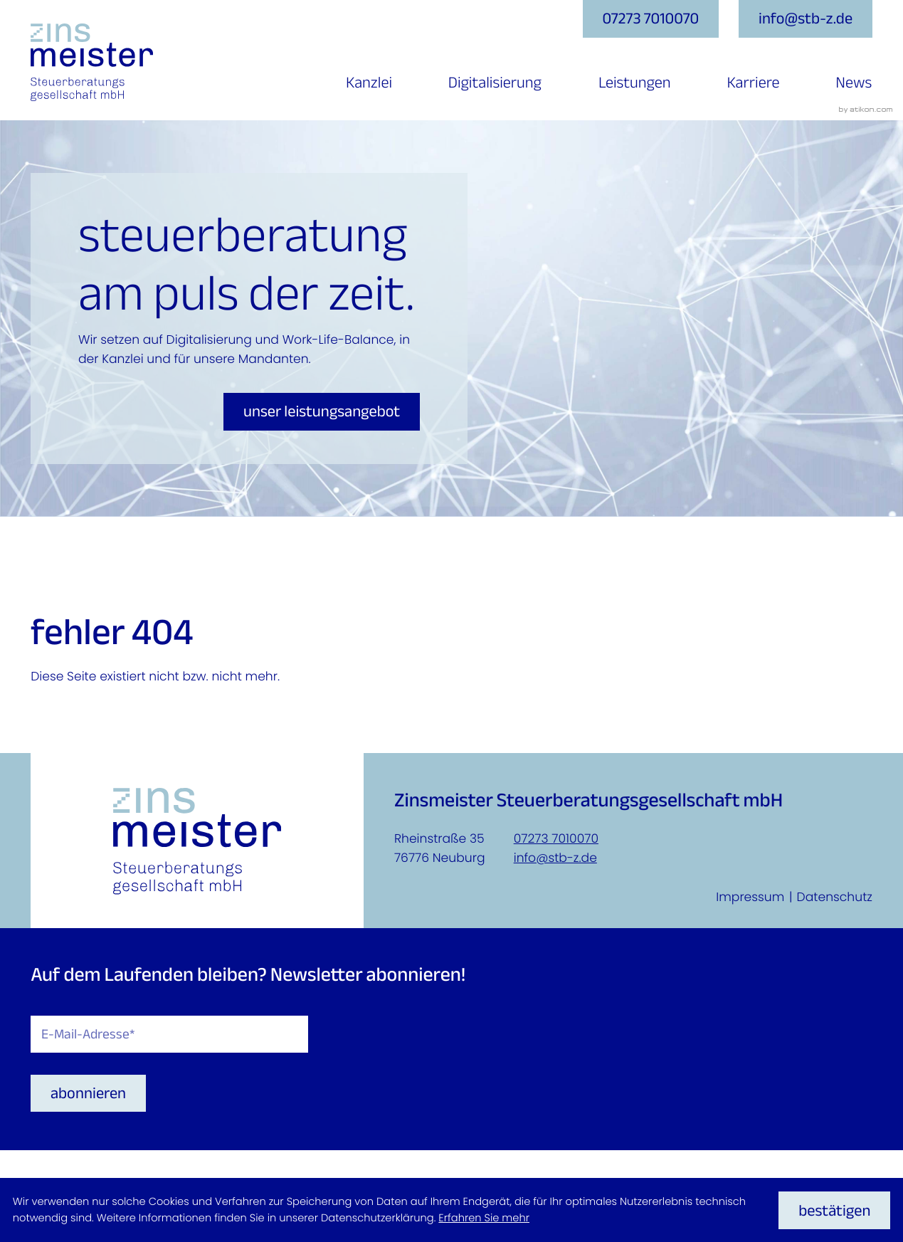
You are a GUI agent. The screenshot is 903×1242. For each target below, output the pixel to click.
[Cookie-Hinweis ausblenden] (834, 1210)
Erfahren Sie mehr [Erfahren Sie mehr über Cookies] (483, 1218)
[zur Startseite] (92, 62)
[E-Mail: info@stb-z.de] (805, 19)
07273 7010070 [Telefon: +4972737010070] (556, 839)
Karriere (753, 82)
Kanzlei (369, 82)
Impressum (750, 897)
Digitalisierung (495, 82)
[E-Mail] (169, 1034)
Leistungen (634, 82)
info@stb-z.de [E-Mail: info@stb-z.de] (555, 858)
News (853, 82)
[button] (651, 19)
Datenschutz (834, 897)
